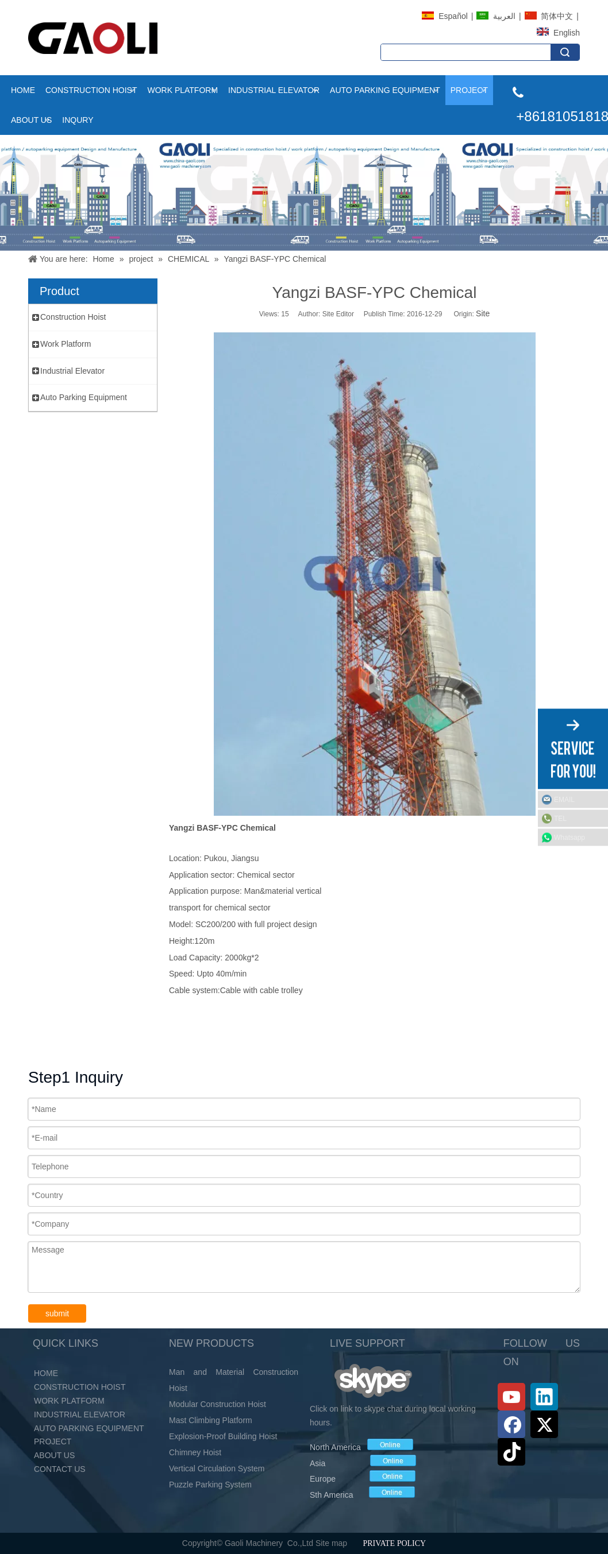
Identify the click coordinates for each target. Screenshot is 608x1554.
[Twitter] (544, 1424)
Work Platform (182, 90)
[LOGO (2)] (92, 38)
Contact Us (60, 1469)
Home (23, 90)
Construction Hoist (91, 90)
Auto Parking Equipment (385, 90)
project (469, 90)
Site (483, 313)
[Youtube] (511, 1396)
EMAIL (564, 799)
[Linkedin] (544, 1396)
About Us (31, 120)
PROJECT (52, 1441)
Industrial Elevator (274, 90)
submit (57, 1313)
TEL (560, 818)
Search (565, 52)
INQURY (77, 120)
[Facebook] (511, 1424)
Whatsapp (569, 837)
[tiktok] (511, 1452)
